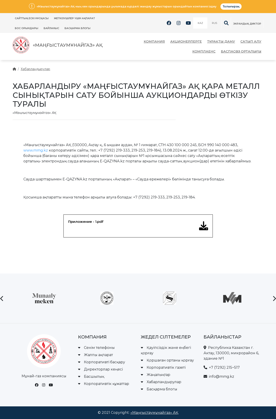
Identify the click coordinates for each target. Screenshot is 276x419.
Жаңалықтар (155, 375)
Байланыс (51, 28)
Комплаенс (203, 51)
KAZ (200, 22)
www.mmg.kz (35, 150)
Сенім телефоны (96, 347)
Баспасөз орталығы (241, 51)
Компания (154, 41)
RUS (214, 22)
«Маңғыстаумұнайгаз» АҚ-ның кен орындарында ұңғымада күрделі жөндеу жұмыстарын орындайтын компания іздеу (126, 6)
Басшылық (91, 376)
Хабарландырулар (35, 69)
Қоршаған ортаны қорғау (167, 360)
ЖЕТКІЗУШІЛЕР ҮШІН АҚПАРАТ (74, 18)
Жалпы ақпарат (95, 355)
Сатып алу (250, 41)
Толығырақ (231, 6)
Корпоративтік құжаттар (103, 384)
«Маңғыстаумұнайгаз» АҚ (154, 412)
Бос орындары (26, 28)
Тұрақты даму (221, 41)
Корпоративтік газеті (163, 367)
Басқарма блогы (77, 28)
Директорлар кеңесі (100, 369)
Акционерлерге (186, 41)
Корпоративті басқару (101, 362)
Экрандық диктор (247, 23)
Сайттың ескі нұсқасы (32, 18)
